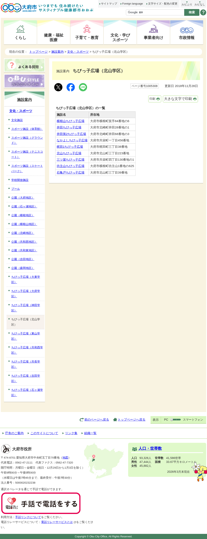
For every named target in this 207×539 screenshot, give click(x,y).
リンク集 (71, 433)
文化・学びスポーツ (120, 37)
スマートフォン (193, 419)
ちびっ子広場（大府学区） (25, 293)
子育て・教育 (87, 37)
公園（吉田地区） (22, 259)
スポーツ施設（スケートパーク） (27, 168)
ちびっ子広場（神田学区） (25, 307)
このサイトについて (44, 433)
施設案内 (57, 51)
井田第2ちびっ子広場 (71, 134)
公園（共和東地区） (24, 250)
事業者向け (153, 37)
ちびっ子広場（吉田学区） (25, 378)
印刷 (152, 98)
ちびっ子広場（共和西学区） (27, 350)
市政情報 (186, 37)
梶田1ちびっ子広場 (70, 146)
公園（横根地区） (22, 215)
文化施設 (17, 120)
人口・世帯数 (150, 448)
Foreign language (132, 3)
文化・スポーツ (78, 51)
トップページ (38, 51)
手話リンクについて (28, 517)
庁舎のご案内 (14, 433)
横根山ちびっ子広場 (70, 121)
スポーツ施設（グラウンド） (27, 140)
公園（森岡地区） (22, 268)
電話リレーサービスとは (58, 522)
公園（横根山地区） (24, 224)
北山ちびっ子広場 (69, 153)
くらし (20, 37)
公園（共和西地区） (24, 241)
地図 (65, 457)
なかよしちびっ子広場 (72, 140)
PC (166, 419)
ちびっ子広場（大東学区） (25, 279)
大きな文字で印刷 (178, 99)
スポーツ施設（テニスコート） (27, 154)
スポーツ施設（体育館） (27, 128)
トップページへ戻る (131, 419)
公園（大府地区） (22, 197)
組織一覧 (90, 433)
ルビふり (187, 4)
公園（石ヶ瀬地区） (24, 206)
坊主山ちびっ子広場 (70, 166)
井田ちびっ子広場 (69, 127)
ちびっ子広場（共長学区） (25, 364)
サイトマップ (109, 3)
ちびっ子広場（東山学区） (25, 336)
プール (15, 188)
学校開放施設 (20, 180)
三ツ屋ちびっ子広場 (70, 159)
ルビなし (199, 4)
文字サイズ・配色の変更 (162, 3)
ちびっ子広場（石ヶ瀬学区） (27, 392)
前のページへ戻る (96, 419)
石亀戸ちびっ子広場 (70, 172)
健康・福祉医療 (53, 37)
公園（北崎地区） (22, 233)
